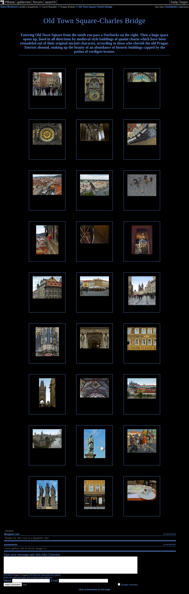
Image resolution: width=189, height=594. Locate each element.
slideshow (183, 7)
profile (23, 7)
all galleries (32, 7)
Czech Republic (49, 7)
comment (9, 531)
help (25, 588)
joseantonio (10, 544)
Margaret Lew (11, 534)
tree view (159, 7)
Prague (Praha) (68, 7)
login (17, 578)
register (25, 578)
